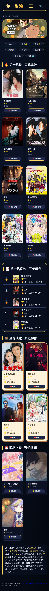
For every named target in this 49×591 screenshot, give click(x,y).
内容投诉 (44, 583)
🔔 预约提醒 (12, 491)
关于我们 (25, 583)
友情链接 (38, 583)
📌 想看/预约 (12, 110)
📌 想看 (12, 386)
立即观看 (11, 32)
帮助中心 (32, 583)
